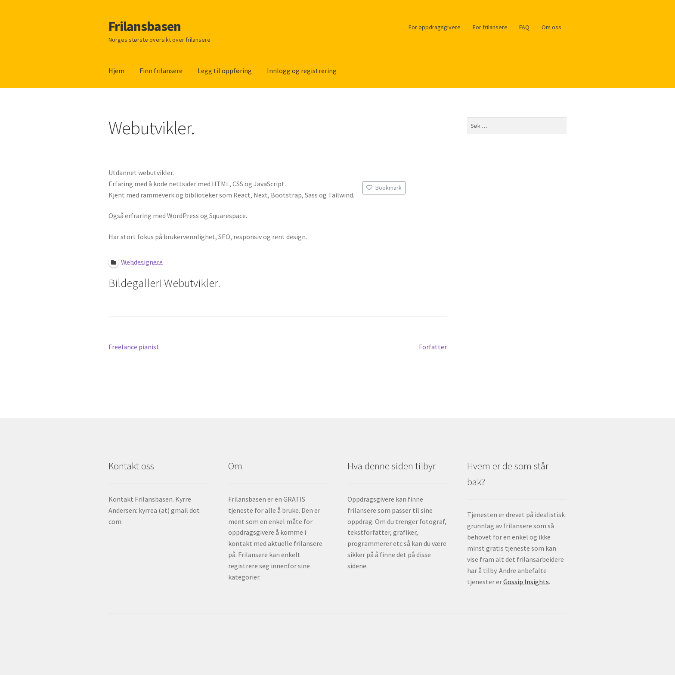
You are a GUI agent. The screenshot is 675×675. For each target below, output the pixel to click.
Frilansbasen (144, 26)
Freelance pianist (133, 347)
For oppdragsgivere (435, 27)
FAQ (524, 27)
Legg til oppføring (225, 70)
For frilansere (490, 27)
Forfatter (433, 347)
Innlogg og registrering (302, 70)
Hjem (116, 70)
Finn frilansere (161, 70)
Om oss (551, 27)
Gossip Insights (526, 581)
